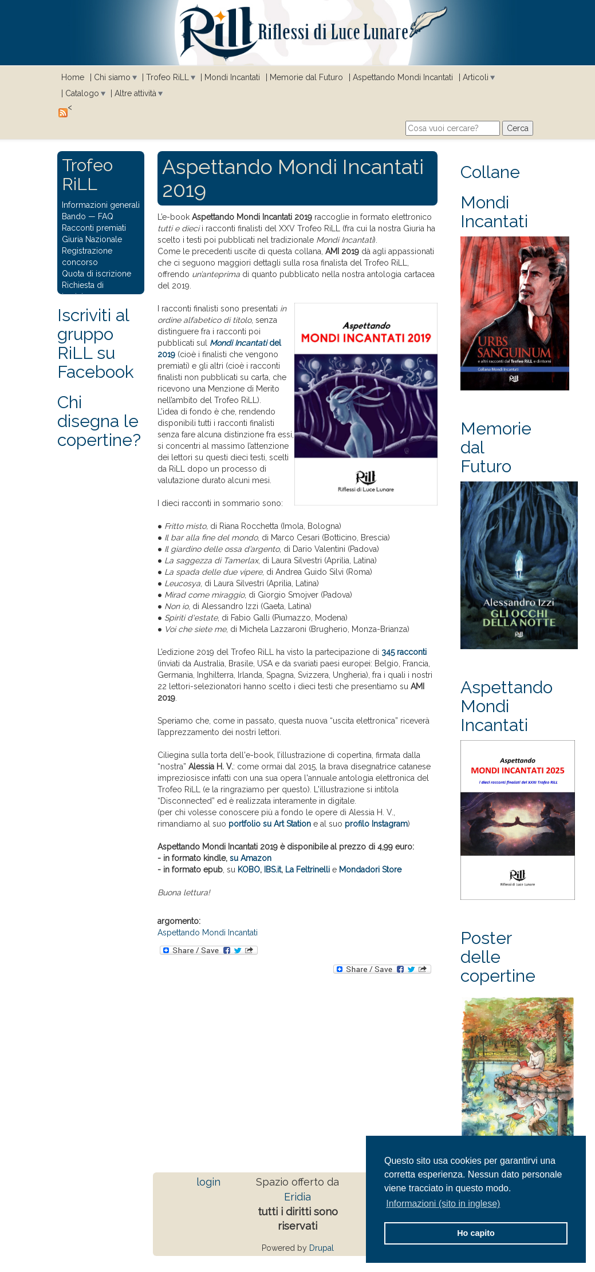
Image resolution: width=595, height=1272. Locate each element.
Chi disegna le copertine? (99, 421)
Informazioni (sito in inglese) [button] (443, 1203)
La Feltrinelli (307, 869)
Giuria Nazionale (92, 239)
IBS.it (272, 869)
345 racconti (404, 652)
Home (72, 77)
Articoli (475, 77)
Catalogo (82, 93)
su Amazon (250, 858)
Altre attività (135, 93)
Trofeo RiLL (167, 77)
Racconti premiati (94, 227)
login (208, 1182)
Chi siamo (112, 77)
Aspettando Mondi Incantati (403, 77)
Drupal (321, 1248)
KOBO (249, 869)
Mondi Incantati (232, 77)
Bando (74, 216)
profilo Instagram (376, 823)
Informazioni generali (101, 205)
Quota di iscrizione (96, 273)
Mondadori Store (370, 869)
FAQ (105, 216)
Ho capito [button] (476, 1233)
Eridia (297, 1197)
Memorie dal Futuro (306, 77)
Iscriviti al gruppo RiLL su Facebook (95, 343)
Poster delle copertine (497, 957)
